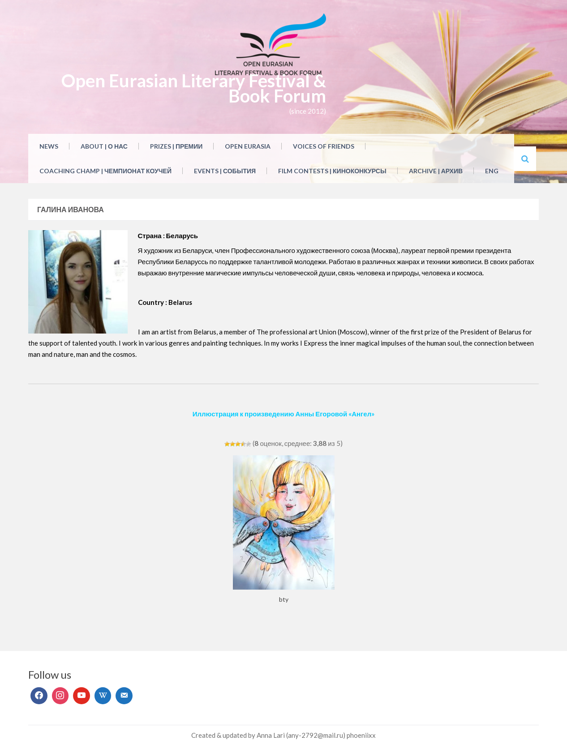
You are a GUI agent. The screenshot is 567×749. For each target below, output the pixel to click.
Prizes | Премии (176, 146)
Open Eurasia (248, 146)
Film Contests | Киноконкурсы (332, 171)
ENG (491, 171)
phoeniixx (361, 735)
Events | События (225, 171)
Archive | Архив (436, 171)
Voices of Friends (323, 146)
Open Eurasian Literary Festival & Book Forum (193, 88)
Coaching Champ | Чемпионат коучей (105, 171)
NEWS (48, 146)
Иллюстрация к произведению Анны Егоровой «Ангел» (283, 414)
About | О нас (104, 146)
